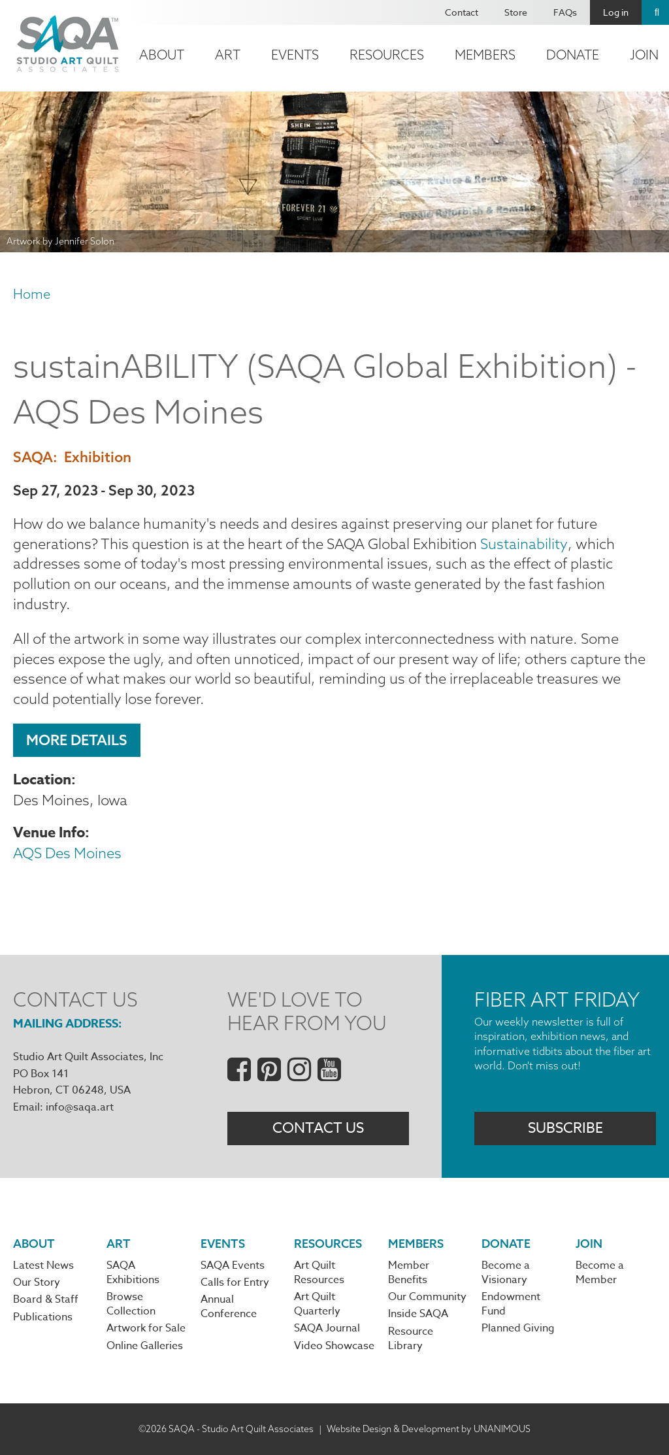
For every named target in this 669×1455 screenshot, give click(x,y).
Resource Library (410, 1339)
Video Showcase (334, 1346)
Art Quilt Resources (319, 1273)
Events (295, 54)
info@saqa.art (80, 1107)
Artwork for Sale (146, 1328)
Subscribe (565, 1128)
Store (515, 12)
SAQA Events (233, 1265)
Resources (387, 54)
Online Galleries (144, 1346)
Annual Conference (229, 1307)
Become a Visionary (505, 1273)
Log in (615, 12)
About (161, 54)
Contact (461, 12)
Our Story (36, 1282)
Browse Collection (130, 1304)
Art (227, 54)
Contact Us (318, 1128)
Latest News (43, 1265)
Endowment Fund (510, 1304)
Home (31, 294)
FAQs (565, 12)
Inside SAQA (418, 1314)
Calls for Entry (235, 1282)
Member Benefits (408, 1273)
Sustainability (523, 544)
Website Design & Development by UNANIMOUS (428, 1429)
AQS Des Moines (67, 853)
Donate (572, 54)
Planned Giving (518, 1328)
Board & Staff (45, 1299)
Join (589, 1243)
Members (485, 54)
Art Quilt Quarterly (317, 1304)
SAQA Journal (327, 1328)
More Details (76, 740)
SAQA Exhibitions (132, 1273)
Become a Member (600, 1273)
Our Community (427, 1297)
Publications (43, 1317)
